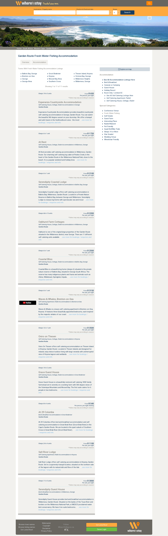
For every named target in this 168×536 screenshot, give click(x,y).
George (25, 79)
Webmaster (46, 523)
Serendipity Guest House (51, 489)
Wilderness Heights (82, 79)
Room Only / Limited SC (113, 93)
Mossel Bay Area (55, 79)
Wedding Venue (110, 137)
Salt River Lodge (47, 452)
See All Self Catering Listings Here (119, 95)
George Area (27, 81)
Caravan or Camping (112, 85)
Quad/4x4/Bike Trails (112, 129)
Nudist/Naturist (110, 124)
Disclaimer (46, 528)
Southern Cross (55, 81)
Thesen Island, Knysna (84, 74)
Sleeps (115, 9)
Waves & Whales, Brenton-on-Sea (56, 299)
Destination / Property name (43, 9)
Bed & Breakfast (110, 82)
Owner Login (101, 529)
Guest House (109, 88)
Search (127, 12)
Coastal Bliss (45, 259)
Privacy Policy (46, 531)
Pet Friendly (108, 126)
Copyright (46, 526)
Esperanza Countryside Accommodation (59, 102)
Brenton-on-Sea (28, 76)
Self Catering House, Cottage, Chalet (120, 101)
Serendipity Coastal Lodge (52, 182)
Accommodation (39, 62)
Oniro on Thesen (47, 336)
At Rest (42, 142)
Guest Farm (108, 118)
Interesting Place (110, 121)
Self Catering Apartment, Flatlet (118, 98)
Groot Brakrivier (55, 74)
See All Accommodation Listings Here (119, 80)
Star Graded (108, 134)
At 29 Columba (46, 412)
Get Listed (27, 530)
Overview (25, 62)
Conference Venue (111, 111)
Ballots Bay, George (29, 74)
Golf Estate (108, 116)
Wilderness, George (82, 81)
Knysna (51, 76)
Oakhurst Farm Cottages (51, 221)
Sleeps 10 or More (111, 132)
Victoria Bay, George (83, 76)
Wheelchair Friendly (111, 139)
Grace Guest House (48, 372)
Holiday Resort (109, 90)
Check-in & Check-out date (84, 9)
